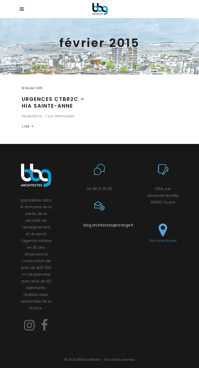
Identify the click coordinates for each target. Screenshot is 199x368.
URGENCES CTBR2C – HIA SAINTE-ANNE (53, 102)
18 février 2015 (32, 88)
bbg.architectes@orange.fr (108, 225)
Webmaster (65, 116)
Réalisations (32, 116)
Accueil (93, 55)
